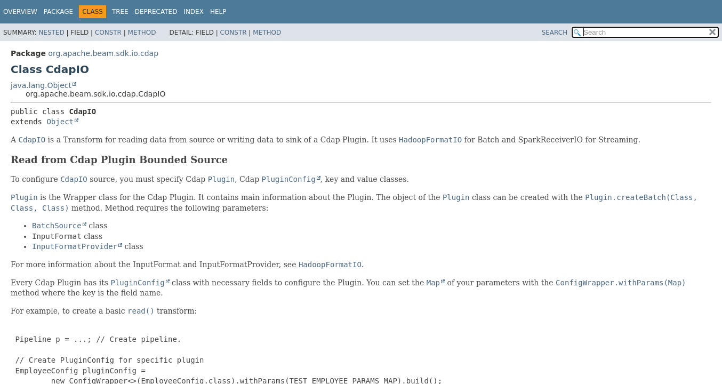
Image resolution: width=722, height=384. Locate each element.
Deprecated (156, 11)
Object (60, 121)
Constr (108, 32)
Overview (20, 11)
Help (218, 11)
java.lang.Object (41, 85)
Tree (120, 11)
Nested (51, 32)
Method (142, 32)
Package (58, 11)
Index (193, 11)
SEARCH (555, 32)
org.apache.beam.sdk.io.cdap (103, 53)
